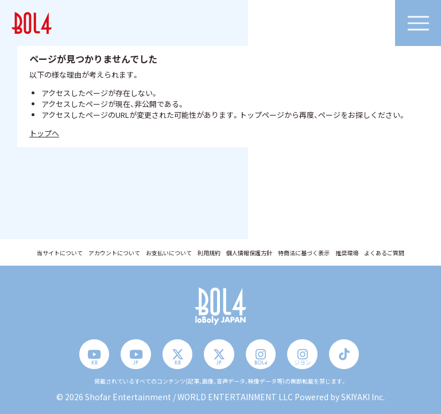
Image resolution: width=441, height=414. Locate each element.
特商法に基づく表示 (304, 253)
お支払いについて (169, 253)
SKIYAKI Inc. (363, 396)
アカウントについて (114, 253)
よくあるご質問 (384, 253)
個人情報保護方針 (249, 253)
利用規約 (209, 253)
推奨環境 (346, 253)
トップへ (44, 133)
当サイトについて (60, 253)
